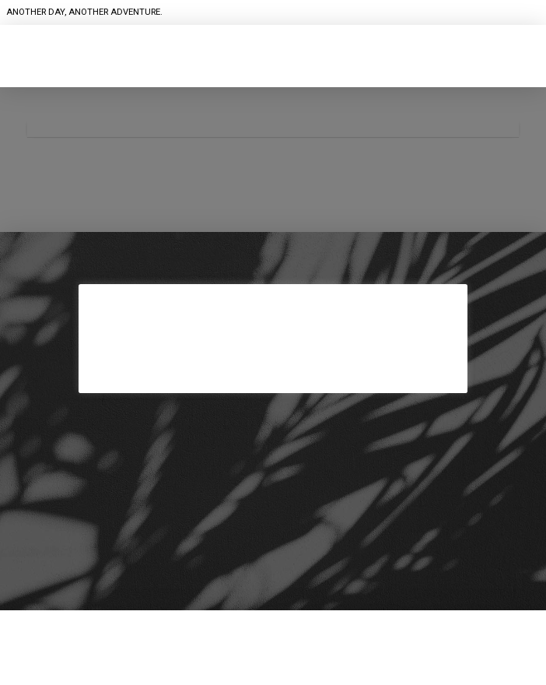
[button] (273, 70)
